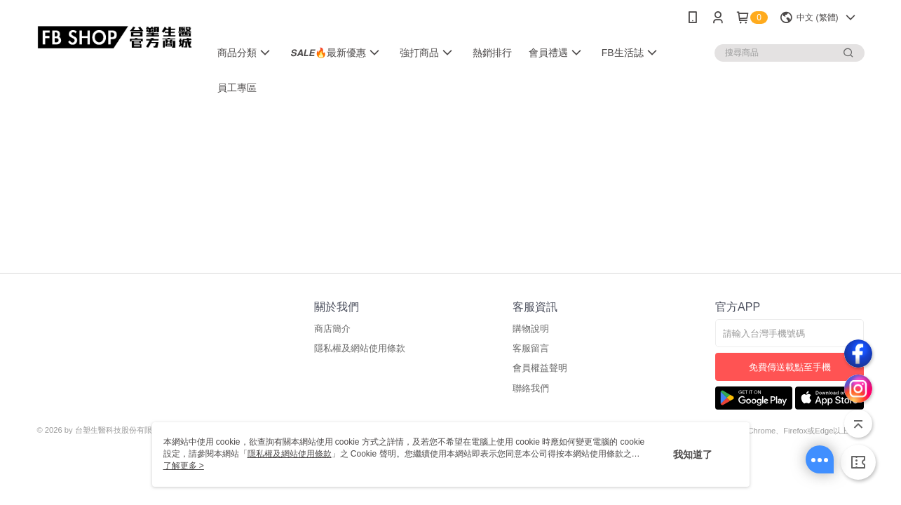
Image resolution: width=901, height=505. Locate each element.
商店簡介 (332, 328)
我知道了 (692, 454)
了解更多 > (183, 466)
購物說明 (531, 328)
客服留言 (531, 348)
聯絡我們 (531, 388)
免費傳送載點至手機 (790, 367)
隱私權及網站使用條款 (359, 348)
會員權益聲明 (540, 368)
